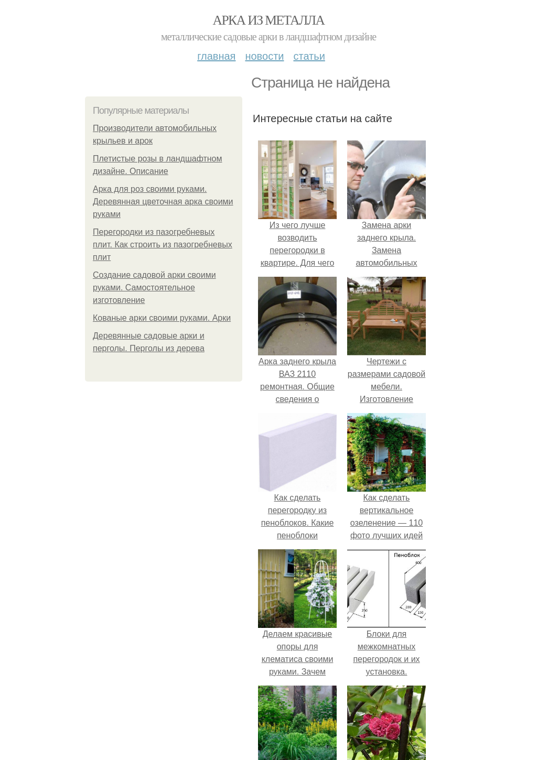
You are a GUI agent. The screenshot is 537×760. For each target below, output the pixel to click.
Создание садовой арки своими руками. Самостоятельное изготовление (154, 287)
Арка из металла (269, 20)
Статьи (309, 56)
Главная (216, 56)
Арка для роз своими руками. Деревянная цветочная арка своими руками (163, 201)
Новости (264, 56)
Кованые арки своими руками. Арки (162, 317)
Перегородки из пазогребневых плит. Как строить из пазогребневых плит (162, 244)
